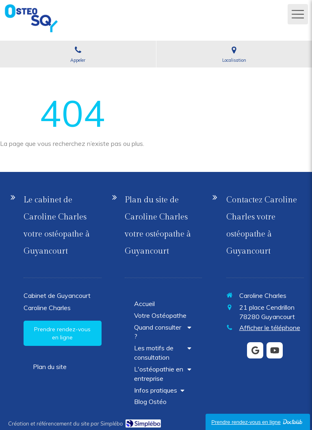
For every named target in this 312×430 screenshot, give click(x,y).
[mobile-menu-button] (298, 14)
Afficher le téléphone (269, 328)
